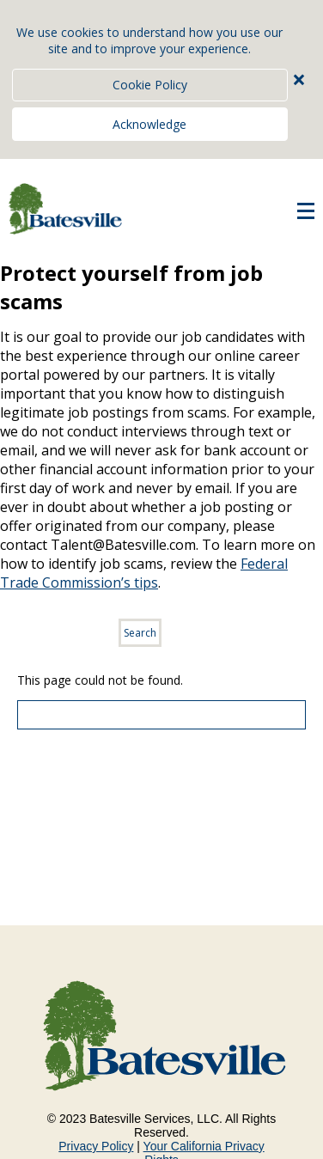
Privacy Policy (95, 1146)
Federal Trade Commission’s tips (144, 573)
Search (140, 632)
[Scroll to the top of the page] (161, 714)
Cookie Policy (150, 84)
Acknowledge (149, 124)
